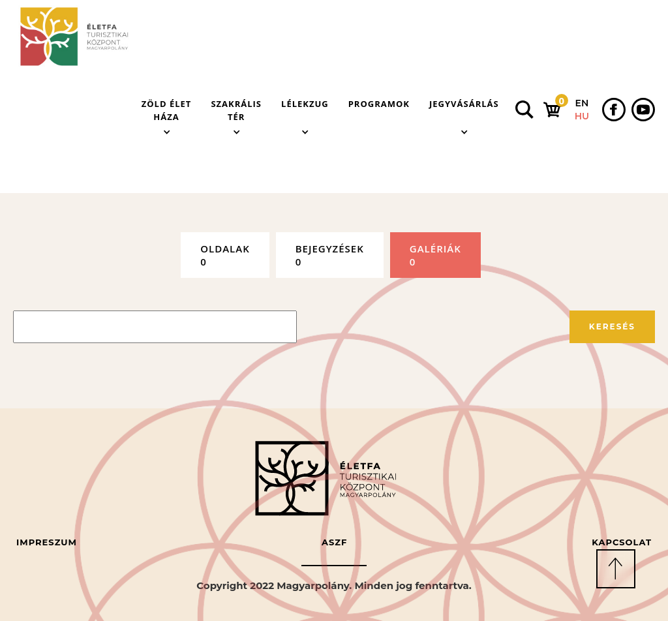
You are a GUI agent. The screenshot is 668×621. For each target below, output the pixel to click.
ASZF (334, 542)
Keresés (612, 326)
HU (582, 116)
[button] (167, 109)
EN (582, 103)
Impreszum (46, 542)
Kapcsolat (622, 542)
